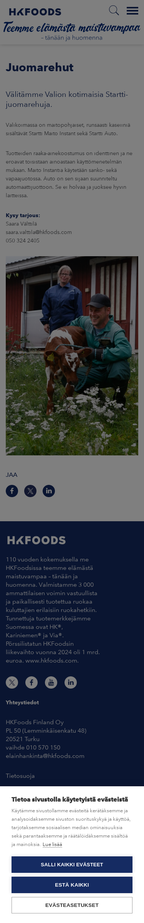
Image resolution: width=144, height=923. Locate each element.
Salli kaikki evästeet (72, 864)
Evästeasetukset (72, 905)
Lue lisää (52, 844)
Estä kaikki (72, 885)
